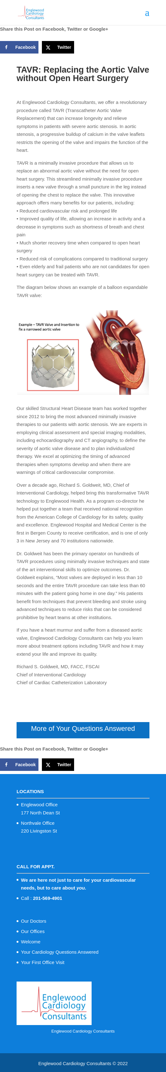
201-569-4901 (47, 898)
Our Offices (33, 931)
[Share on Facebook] (19, 47)
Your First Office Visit (42, 962)
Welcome (30, 941)
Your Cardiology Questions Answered (59, 952)
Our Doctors (33, 921)
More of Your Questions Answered (83, 728)
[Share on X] (58, 47)
